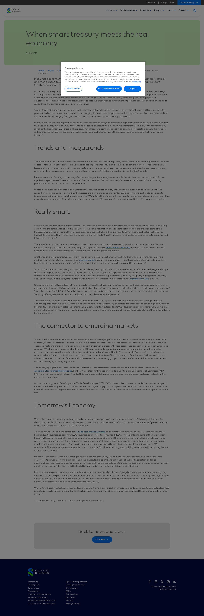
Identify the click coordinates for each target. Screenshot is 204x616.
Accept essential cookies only (109, 89)
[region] (103, 79)
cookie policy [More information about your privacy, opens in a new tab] (136, 82)
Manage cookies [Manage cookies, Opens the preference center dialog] (73, 89)
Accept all (132, 89)
